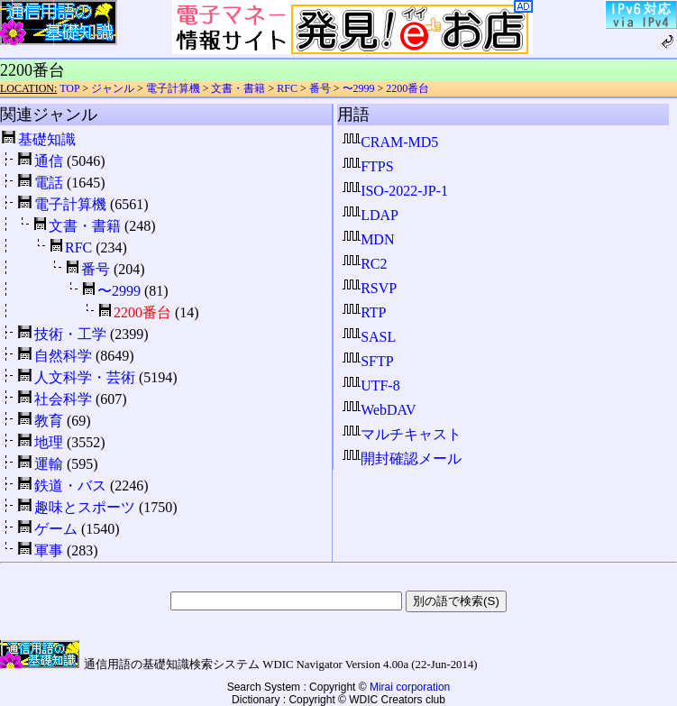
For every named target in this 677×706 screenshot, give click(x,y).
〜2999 (359, 88)
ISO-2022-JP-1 (395, 190)
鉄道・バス (70, 485)
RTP (364, 312)
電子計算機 (173, 88)
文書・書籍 (238, 88)
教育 (48, 420)
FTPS (368, 166)
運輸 (48, 464)
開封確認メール (402, 458)
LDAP (370, 215)
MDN (368, 239)
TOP (69, 88)
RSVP (370, 288)
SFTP (368, 361)
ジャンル (112, 88)
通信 (48, 161)
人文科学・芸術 (84, 377)
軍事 (48, 550)
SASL (369, 336)
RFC (287, 88)
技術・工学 (70, 334)
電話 (48, 182)
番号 (320, 88)
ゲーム (56, 528)
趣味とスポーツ (84, 507)
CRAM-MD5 (390, 142)
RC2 (365, 263)
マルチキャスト (402, 434)
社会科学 (63, 399)
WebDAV (379, 409)
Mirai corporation (410, 687)
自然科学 (63, 355)
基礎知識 (47, 139)
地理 (48, 442)
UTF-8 (371, 385)
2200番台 (407, 88)
